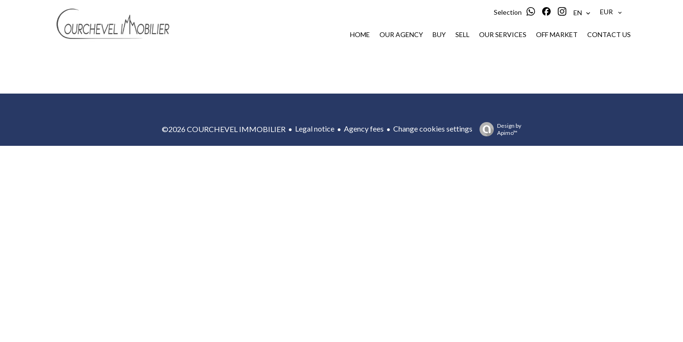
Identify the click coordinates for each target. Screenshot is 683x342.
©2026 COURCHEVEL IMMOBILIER (224, 128)
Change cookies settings (432, 128)
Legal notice (314, 128)
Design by (498, 129)
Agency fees (364, 128)
